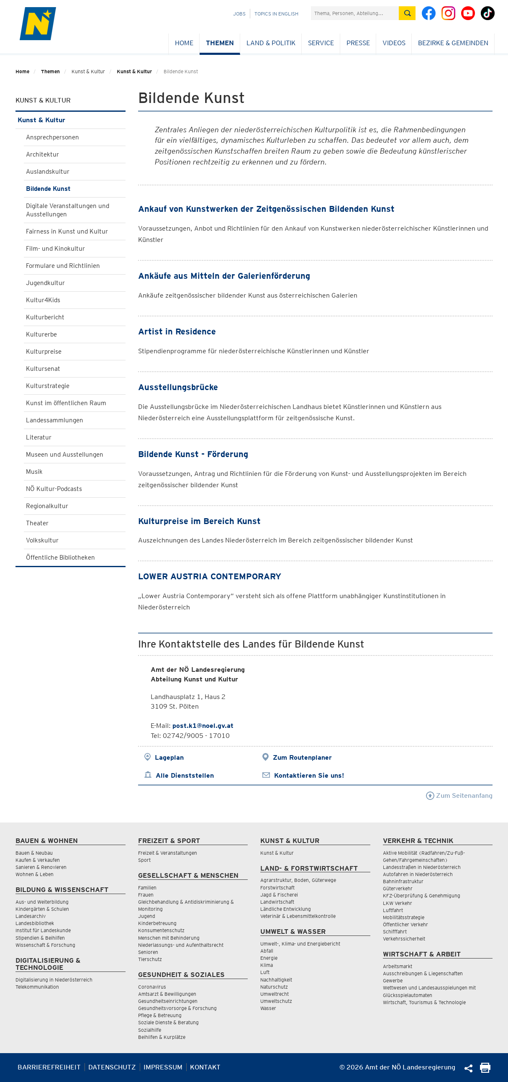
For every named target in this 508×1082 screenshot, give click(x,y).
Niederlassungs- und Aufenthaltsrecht (180, 945)
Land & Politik (270, 43)
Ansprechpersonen (52, 137)
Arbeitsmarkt (397, 966)
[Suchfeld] (355, 13)
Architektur (42, 154)
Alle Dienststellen (185, 775)
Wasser (268, 1008)
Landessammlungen (54, 420)
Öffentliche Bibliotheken (60, 557)
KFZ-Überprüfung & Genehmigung (421, 895)
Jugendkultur (45, 283)
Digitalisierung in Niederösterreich (53, 980)
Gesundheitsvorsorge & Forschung (177, 1008)
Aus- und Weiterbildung (42, 902)
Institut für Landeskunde (43, 930)
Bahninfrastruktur (403, 881)
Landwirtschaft (277, 902)
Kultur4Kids (43, 300)
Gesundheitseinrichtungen (168, 1001)
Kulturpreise (44, 351)
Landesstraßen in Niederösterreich (422, 867)
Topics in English (276, 13)
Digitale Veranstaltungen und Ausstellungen (67, 210)
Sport (144, 860)
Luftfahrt (393, 910)
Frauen (146, 895)
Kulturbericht (45, 317)
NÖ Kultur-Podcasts (54, 489)
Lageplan (169, 757)
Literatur (38, 437)
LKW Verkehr (397, 903)
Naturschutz (274, 987)
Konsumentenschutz (161, 930)
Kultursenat (43, 369)
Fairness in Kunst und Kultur (67, 231)
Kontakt (205, 1067)
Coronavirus (152, 987)
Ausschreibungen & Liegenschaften (423, 973)
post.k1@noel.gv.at (202, 726)
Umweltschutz (276, 1001)
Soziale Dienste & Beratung (168, 1022)
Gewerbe (393, 980)
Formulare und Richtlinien (63, 266)
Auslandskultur (47, 171)
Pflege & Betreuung (160, 1015)
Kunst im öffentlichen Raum (66, 403)
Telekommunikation (37, 987)
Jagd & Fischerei (279, 895)
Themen (220, 43)
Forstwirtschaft (277, 887)
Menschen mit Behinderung (169, 938)
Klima (266, 965)
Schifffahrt (395, 931)
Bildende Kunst (48, 189)
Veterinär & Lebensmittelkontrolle (298, 916)
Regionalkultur (47, 506)
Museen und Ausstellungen (64, 454)
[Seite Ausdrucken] (485, 1070)
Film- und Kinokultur (55, 248)
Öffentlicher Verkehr (405, 924)
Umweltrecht (274, 994)
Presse (358, 43)
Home (184, 43)
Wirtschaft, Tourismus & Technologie (424, 1002)
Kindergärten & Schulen (42, 909)
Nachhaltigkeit (276, 980)
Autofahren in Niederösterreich (418, 874)
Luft (264, 972)
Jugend (146, 916)
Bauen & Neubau (34, 853)
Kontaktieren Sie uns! (309, 775)
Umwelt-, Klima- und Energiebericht (300, 944)
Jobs (239, 13)
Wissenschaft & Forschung (45, 945)
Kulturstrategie (47, 386)
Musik (34, 471)
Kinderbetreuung (157, 923)
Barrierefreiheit (49, 1067)
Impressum (163, 1067)
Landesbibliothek (34, 923)
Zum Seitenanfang (459, 795)
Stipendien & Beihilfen (40, 938)
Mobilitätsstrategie (403, 917)
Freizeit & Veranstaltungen (167, 853)
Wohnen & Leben (34, 874)
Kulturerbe (41, 334)
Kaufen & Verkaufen (37, 860)
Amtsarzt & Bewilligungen (167, 994)
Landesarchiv (30, 916)
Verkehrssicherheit (404, 939)
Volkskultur (42, 540)
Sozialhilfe (149, 1030)
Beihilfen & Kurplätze (161, 1037)
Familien (147, 887)
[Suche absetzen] (407, 13)
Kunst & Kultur (134, 71)
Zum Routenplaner (302, 757)
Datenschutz (112, 1067)
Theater (37, 523)
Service (321, 43)
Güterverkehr (398, 888)
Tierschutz (150, 959)
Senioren (148, 952)
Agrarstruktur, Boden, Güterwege (298, 880)
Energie (268, 958)
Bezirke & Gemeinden (453, 43)
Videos (393, 43)
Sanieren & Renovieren (41, 867)
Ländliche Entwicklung (285, 909)
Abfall (266, 951)
